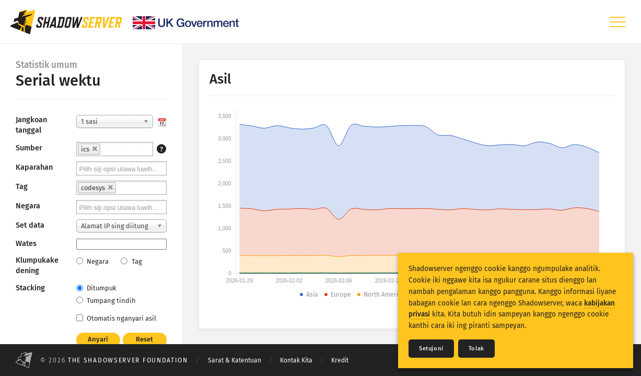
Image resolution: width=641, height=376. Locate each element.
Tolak (476, 348)
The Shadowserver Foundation (128, 360)
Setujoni (431, 348)
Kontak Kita (296, 360)
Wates (26, 243)
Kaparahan (34, 167)
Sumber (29, 148)
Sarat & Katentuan (234, 360)
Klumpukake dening (37, 265)
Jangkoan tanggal (31, 125)
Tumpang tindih (106, 300)
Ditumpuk (96, 288)
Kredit (339, 360)
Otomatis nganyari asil (116, 318)
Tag (22, 186)
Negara (28, 206)
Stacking (30, 288)
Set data (30, 225)
